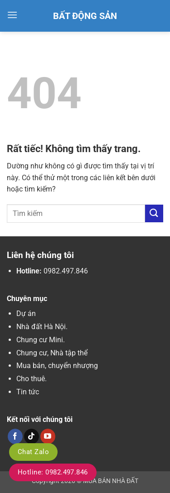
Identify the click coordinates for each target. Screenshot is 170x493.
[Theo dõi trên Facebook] (15, 436)
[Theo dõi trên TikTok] (31, 436)
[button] (12, 15)
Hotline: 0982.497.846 (53, 472)
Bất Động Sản (85, 15)
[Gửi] (154, 213)
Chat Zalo (33, 452)
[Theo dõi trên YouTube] (47, 436)
